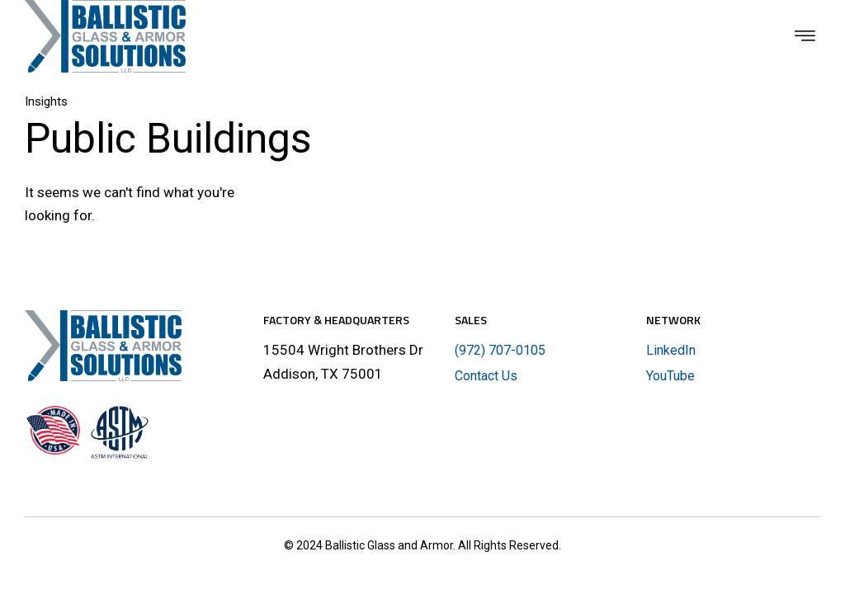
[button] (805, 36)
